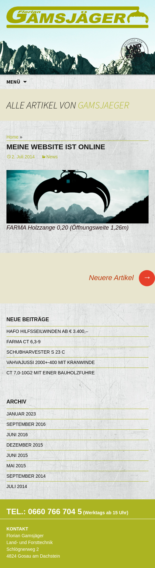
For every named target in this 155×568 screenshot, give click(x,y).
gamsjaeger (103, 105)
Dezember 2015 (24, 445)
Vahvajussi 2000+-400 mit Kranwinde (50, 362)
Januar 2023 (21, 413)
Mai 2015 (16, 465)
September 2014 (26, 476)
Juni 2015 (17, 455)
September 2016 (26, 424)
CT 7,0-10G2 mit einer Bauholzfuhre (50, 372)
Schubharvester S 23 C (35, 352)
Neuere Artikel (122, 278)
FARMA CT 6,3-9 (23, 341)
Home (12, 137)
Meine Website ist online (55, 147)
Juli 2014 (16, 486)
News (52, 156)
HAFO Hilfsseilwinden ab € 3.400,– (47, 331)
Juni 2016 (17, 434)
